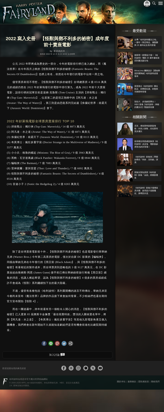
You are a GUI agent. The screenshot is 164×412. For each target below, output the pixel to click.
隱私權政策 (143, 381)
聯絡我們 (155, 381)
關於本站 (121, 381)
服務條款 (132, 381)
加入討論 (57, 355)
